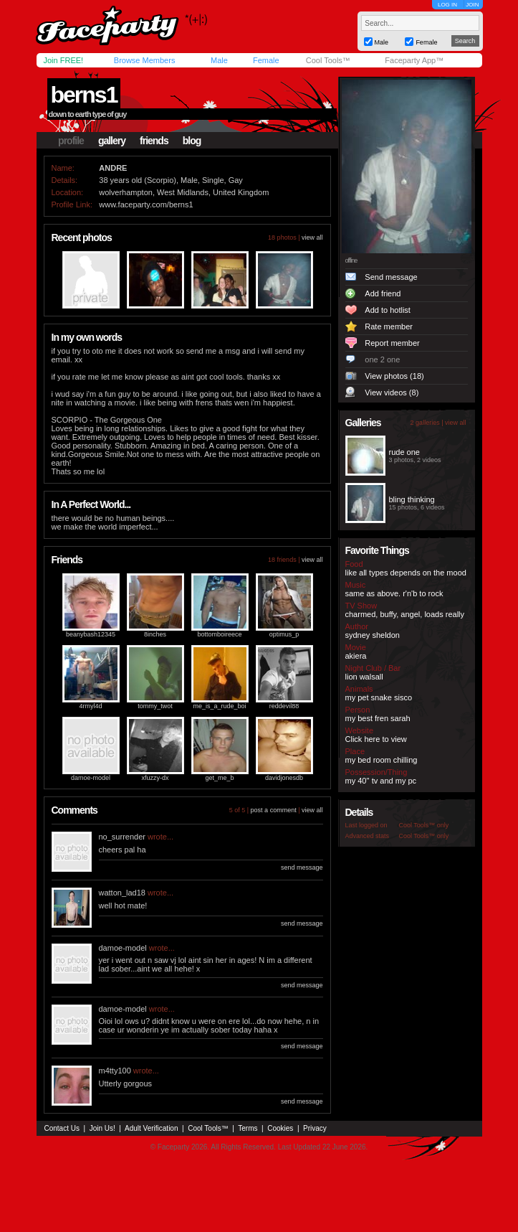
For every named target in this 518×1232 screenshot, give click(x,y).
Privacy (315, 1128)
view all (312, 237)
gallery (111, 140)
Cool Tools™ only (424, 825)
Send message (391, 277)
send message (302, 867)
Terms (247, 1128)
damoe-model (90, 777)
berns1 (84, 95)
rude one (404, 452)
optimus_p (284, 634)
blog (192, 140)
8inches (155, 634)
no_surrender (122, 836)
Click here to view (376, 739)
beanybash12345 (90, 634)
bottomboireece (219, 634)
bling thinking (412, 499)
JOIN (472, 4)
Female (266, 60)
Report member (392, 343)
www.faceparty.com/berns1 (146, 204)
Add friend (383, 293)
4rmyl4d (90, 706)
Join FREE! (64, 60)
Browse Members (145, 60)
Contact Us (62, 1128)
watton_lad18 (122, 892)
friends (154, 140)
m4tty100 (115, 1070)
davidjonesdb (284, 777)
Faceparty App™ (414, 60)
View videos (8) (391, 392)
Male (219, 60)
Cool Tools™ (328, 60)
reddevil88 (284, 706)
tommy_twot (155, 706)
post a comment (274, 810)
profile (71, 140)
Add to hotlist (388, 310)
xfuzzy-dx (154, 777)
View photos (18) (394, 376)
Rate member (389, 326)
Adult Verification (151, 1128)
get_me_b (219, 777)
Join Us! (102, 1128)
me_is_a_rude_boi (219, 706)
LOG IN (447, 4)
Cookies (280, 1128)
